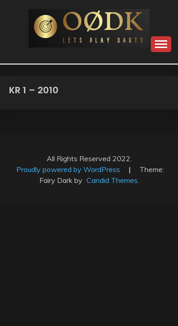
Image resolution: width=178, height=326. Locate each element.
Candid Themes (112, 180)
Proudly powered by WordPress (69, 169)
